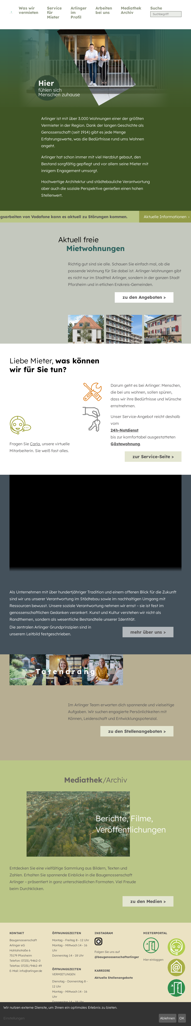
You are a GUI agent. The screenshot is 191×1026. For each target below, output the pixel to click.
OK (181, 1018)
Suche (156, 8)
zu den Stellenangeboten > (137, 731)
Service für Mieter (54, 12)
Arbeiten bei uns (104, 10)
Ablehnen (167, 1018)
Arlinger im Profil (78, 12)
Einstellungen (14, 1018)
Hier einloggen (153, 959)
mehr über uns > (148, 632)
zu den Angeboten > (144, 297)
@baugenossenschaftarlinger (117, 957)
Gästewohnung (125, 443)
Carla (35, 443)
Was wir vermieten (28, 10)
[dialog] (95, 1014)
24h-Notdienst (124, 430)
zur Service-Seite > (153, 456)
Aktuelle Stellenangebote (114, 977)
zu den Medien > (148, 901)
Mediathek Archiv (131, 10)
